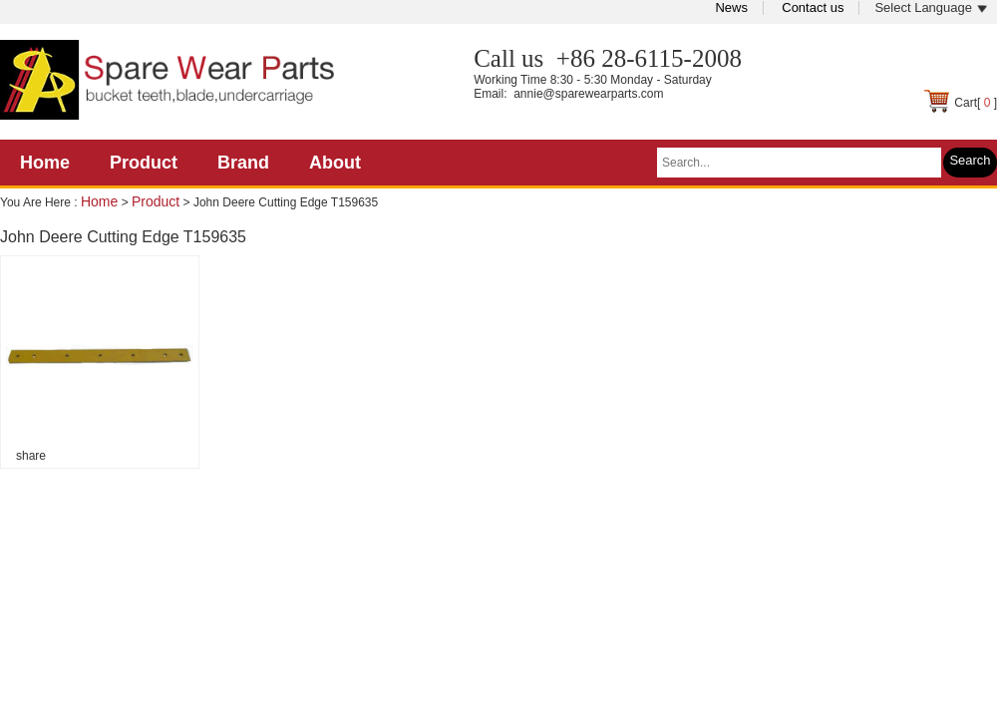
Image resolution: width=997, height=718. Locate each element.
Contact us (812, 7)
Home (45, 163)
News (731, 7)
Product (143, 163)
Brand (243, 163)
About (335, 163)
